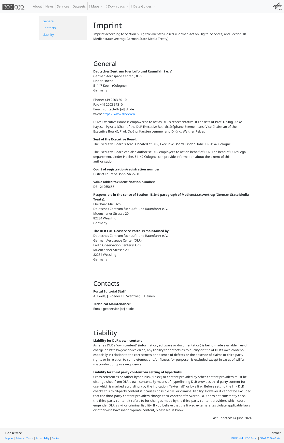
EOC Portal (251, 438)
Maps (94, 6)
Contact (56, 438)
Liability (48, 34)
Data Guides (141, 6)
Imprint (9, 438)
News (49, 6)
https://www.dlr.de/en (119, 114)
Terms (29, 438)
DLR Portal (237, 438)
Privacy (20, 438)
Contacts (49, 28)
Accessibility (42, 438)
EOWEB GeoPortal (270, 438)
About (37, 6)
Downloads (116, 6)
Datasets (79, 6)
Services (63, 6)
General (48, 21)
